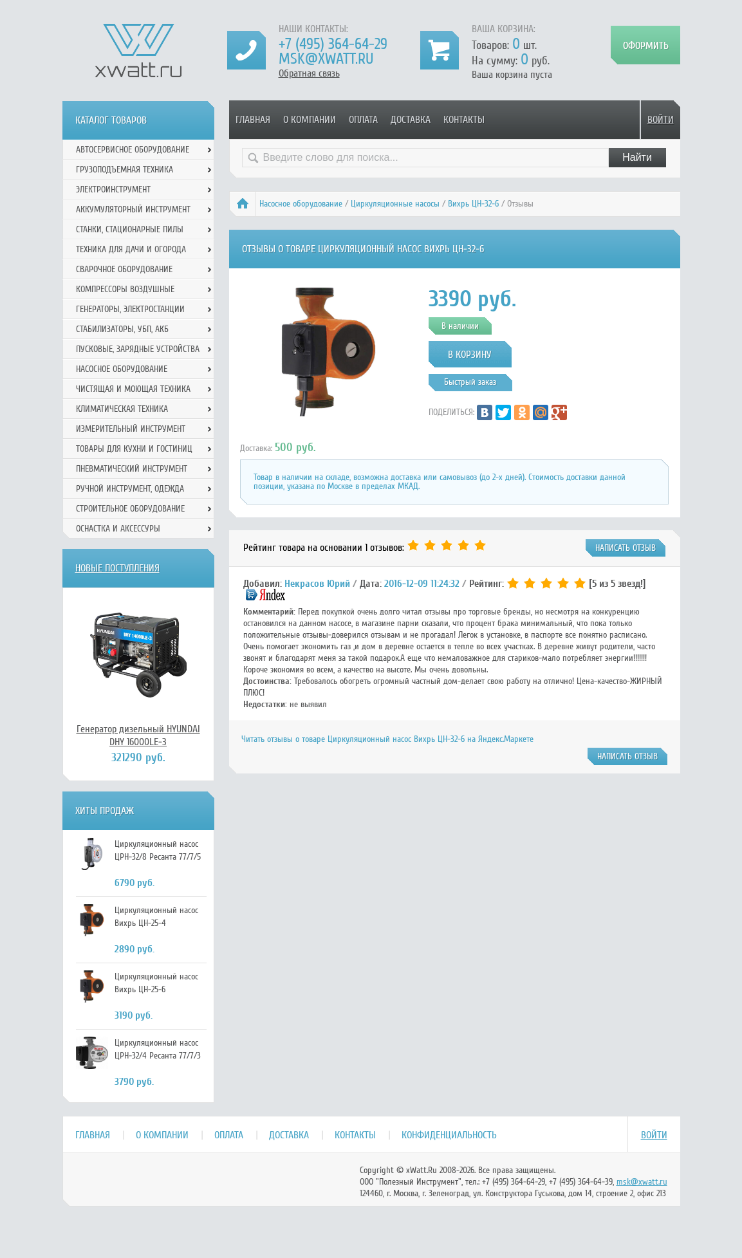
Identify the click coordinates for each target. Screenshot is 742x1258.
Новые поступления (117, 568)
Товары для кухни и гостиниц (134, 448)
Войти (660, 119)
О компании (309, 119)
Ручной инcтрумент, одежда (130, 488)
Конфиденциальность (449, 1135)
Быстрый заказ (470, 381)
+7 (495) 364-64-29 (333, 44)
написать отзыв (625, 547)
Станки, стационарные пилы (129, 229)
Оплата (363, 119)
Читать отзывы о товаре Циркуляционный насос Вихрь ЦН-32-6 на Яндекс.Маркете (387, 739)
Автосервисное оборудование (132, 149)
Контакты (464, 119)
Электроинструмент (113, 189)
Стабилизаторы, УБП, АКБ (122, 329)
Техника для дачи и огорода (131, 249)
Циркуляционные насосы (395, 203)
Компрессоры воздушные (125, 289)
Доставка (411, 119)
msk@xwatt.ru (326, 59)
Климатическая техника (122, 408)
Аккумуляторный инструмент (133, 209)
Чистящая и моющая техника (133, 389)
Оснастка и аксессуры (118, 528)
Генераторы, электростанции (130, 309)
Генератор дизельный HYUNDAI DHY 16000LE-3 (138, 735)
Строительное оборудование (130, 508)
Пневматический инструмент (131, 468)
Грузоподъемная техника (124, 169)
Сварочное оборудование (124, 269)
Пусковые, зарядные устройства (137, 349)
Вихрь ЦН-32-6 (473, 203)
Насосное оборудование (300, 203)
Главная (253, 119)
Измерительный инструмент (130, 428)
